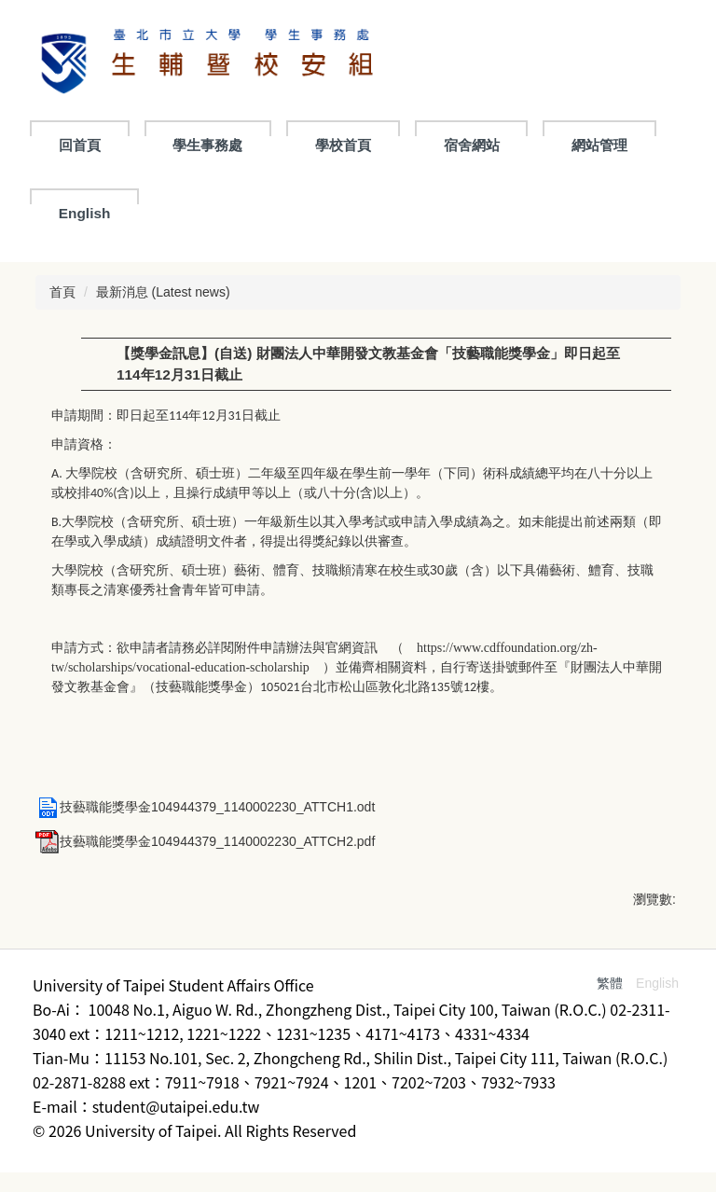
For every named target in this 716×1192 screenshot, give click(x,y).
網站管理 (87, 213)
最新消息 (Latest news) (163, 291)
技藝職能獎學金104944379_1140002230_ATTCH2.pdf (205, 841)
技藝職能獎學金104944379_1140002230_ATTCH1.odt (205, 806)
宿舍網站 (558, 145)
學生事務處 (294, 145)
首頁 (62, 291)
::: (66, 145)
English (212, 213)
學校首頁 (430, 145)
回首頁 (166, 145)
